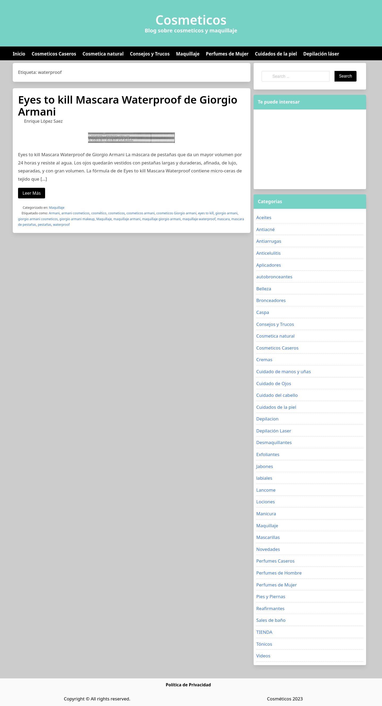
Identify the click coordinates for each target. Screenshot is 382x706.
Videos (263, 656)
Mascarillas (268, 537)
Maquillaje (187, 54)
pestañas (44, 224)
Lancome (266, 490)
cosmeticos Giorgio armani (176, 213)
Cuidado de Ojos (273, 383)
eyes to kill (206, 213)
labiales (264, 478)
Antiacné (265, 229)
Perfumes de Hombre (279, 573)
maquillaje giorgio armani (161, 219)
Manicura (266, 514)
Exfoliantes (267, 454)
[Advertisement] (309, 149)
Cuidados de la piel (276, 54)
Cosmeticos (191, 20)
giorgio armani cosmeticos (38, 219)
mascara (223, 219)
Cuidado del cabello (277, 395)
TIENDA (264, 632)
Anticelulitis (268, 253)
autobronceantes (274, 277)
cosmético (98, 213)
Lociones (265, 502)
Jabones (264, 466)
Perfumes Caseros (275, 561)
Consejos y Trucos (150, 54)
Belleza (263, 289)
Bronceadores (271, 300)
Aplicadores (268, 265)
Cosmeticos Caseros (54, 54)
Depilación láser (321, 54)
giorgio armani (226, 213)
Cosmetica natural (103, 54)
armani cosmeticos (75, 213)
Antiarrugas (268, 241)
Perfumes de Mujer (227, 54)
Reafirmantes (270, 608)
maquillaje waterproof (199, 219)
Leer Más (32, 193)
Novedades (268, 549)
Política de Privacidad (188, 685)
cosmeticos (116, 213)
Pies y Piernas (270, 596)
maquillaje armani (127, 219)
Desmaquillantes (274, 442)
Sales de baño (271, 620)
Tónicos (264, 644)
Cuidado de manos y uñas (283, 371)
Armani (54, 213)
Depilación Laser (273, 431)
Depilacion (267, 419)
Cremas (264, 359)
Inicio (19, 54)
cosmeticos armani (141, 213)
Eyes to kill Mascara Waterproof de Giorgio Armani (127, 105)
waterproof (61, 224)
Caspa (262, 312)
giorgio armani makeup (77, 219)
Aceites (263, 217)
